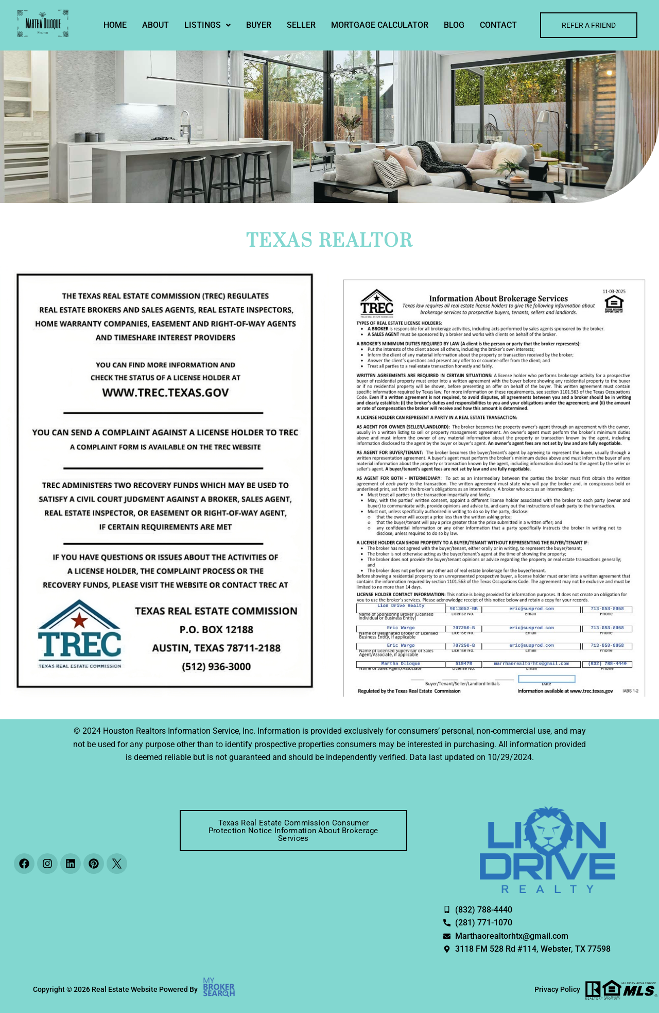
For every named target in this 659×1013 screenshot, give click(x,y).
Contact (498, 25)
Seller (301, 25)
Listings (207, 25)
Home (115, 25)
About (155, 25)
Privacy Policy (557, 989)
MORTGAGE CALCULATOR (379, 25)
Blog (454, 25)
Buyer (258, 25)
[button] (207, 25)
